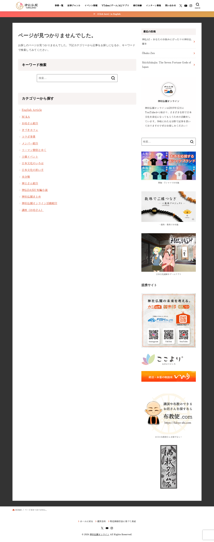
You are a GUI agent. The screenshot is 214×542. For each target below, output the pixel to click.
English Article (32, 110)
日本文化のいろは (33, 163)
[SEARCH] (198, 5)
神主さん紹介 (30, 183)
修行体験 (137, 6)
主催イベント (30, 156)
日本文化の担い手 (33, 170)
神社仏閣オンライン (99, 534)
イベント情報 (90, 6)
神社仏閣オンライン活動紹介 (39, 203)
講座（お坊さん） (33, 210)
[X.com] (180, 5)
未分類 (26, 176)
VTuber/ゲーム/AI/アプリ (115, 6)
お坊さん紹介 (30, 123)
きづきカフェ (30, 130)
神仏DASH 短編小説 (35, 190)
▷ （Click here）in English (106, 14)
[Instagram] (190, 5)
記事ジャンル (73, 6)
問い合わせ (170, 6)
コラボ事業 (28, 136)
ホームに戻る (86, 521)
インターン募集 (153, 6)
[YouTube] (185, 5)
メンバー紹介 (30, 143)
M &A (26, 116)
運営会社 (101, 521)
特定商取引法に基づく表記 (123, 521)
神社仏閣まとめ (31, 196)
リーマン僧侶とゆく (34, 150)
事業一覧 (59, 6)
